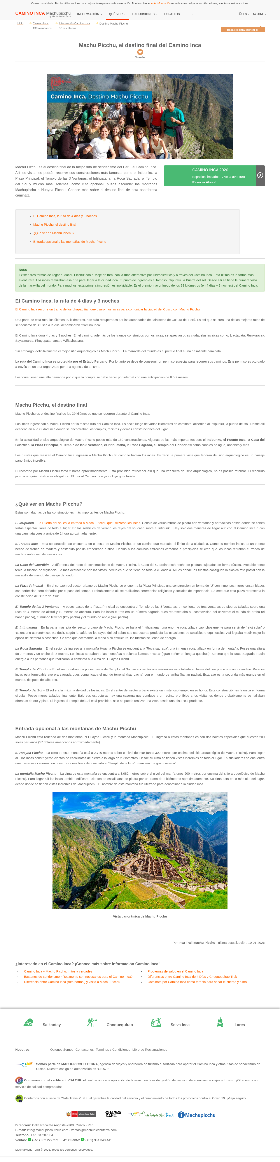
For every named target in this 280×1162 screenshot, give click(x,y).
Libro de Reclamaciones (149, 1049)
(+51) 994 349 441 (99, 1140)
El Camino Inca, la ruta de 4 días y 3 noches (65, 216)
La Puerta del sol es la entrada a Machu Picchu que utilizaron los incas (88, 523)
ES (244, 14)
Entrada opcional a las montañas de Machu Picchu (69, 241)
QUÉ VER (117, 14)
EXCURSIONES (145, 14)
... (190, 14)
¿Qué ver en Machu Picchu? (53, 233)
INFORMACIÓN (89, 14)
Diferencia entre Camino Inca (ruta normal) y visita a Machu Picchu (72, 982)
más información (160, 3)
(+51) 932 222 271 (45, 1140)
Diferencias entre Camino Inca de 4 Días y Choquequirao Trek (192, 976)
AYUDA (259, 14)
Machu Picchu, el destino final (54, 224)
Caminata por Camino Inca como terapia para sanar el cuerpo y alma (197, 982)
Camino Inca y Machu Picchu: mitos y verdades (58, 971)
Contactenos (84, 1049)
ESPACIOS (172, 14)
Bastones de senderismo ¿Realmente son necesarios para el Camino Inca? (78, 976)
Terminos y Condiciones (113, 1049)
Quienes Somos (61, 1049)
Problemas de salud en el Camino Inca (175, 971)
